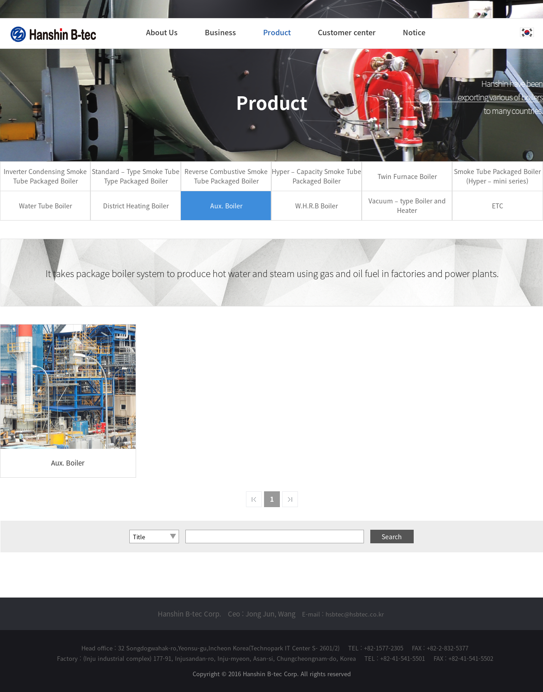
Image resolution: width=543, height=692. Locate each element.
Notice (414, 32)
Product (277, 32)
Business (220, 32)
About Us (162, 32)
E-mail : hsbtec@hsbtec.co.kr (343, 614)
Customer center (347, 32)
